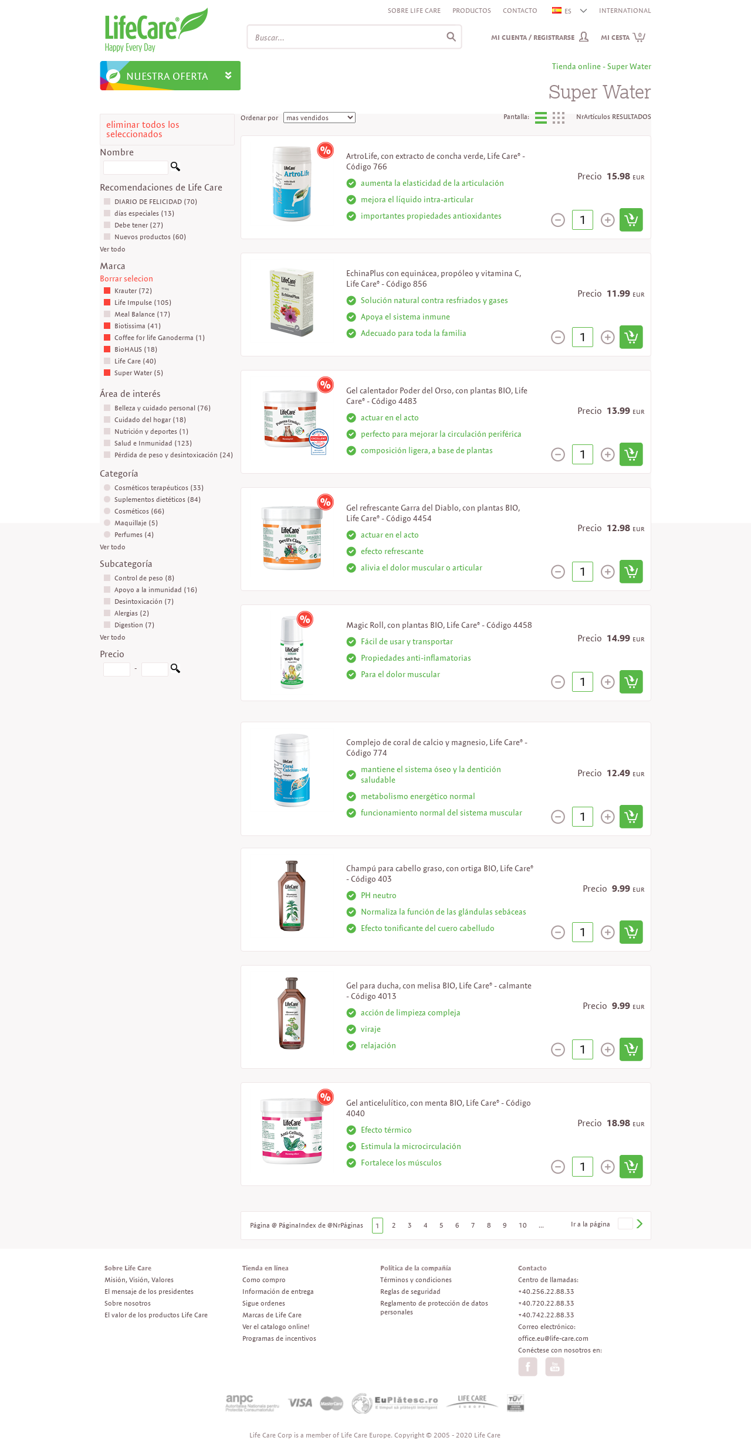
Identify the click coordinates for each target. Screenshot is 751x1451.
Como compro (264, 1279)
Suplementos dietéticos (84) (152, 499)
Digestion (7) (129, 624)
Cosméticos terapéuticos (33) (153, 487)
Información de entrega (278, 1291)
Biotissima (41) (132, 325)
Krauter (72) (128, 290)
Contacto (520, 10)
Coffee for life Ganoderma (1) (154, 337)
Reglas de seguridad (410, 1291)
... (541, 1225)
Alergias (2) (126, 613)
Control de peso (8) (139, 577)
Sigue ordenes (263, 1303)
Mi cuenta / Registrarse (532, 37)
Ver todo (113, 248)
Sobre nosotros (127, 1303)
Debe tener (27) (133, 224)
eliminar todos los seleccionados (143, 129)
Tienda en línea (265, 1267)
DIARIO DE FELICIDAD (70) (150, 201)
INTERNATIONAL (625, 10)
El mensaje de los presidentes (149, 1291)
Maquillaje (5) (130, 522)
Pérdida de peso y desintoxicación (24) (168, 454)
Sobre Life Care (414, 10)
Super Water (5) (133, 372)
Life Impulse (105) (137, 302)
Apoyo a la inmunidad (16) (150, 589)
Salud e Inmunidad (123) (147, 443)
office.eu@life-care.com (553, 1338)
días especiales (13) (139, 213)
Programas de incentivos (279, 1338)
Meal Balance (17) (137, 314)
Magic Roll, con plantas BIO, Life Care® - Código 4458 (439, 625)
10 (523, 1225)
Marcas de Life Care (272, 1314)
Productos (471, 10)
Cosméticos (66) (134, 511)
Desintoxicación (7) (138, 601)
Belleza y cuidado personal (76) (157, 407)
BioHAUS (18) (130, 349)
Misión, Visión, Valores (139, 1279)
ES (562, 10)
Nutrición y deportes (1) (146, 431)
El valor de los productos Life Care (156, 1314)
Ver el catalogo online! (276, 1326)
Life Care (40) (130, 360)
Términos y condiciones (416, 1279)
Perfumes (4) (128, 534)
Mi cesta (623, 37)
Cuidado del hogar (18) (145, 419)
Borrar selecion (126, 278)
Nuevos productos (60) (145, 236)
